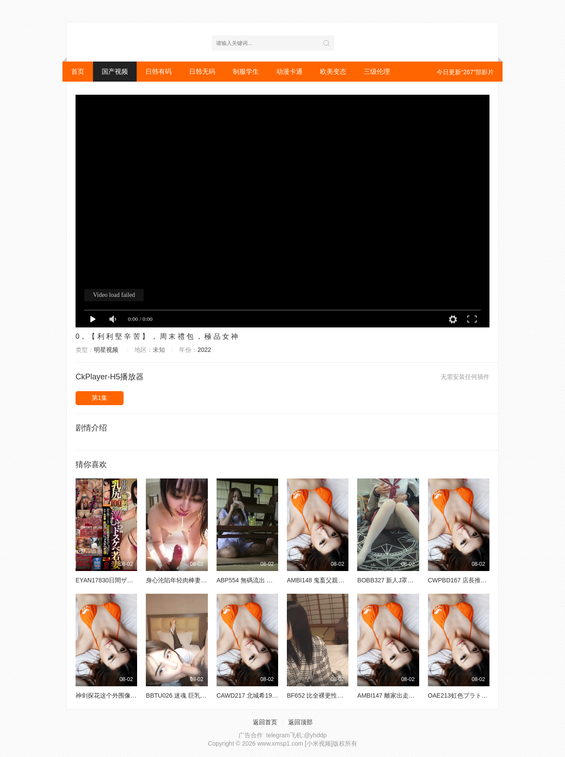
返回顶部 (300, 722)
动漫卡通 (289, 71)
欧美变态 (333, 71)
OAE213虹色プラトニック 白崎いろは (480, 695)
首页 (77, 71)
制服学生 (246, 71)
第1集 (99, 397)
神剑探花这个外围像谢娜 (109, 695)
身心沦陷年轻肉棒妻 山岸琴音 (186, 580)
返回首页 (265, 722)
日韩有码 (158, 71)
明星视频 (106, 349)
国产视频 (115, 71)
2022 (204, 349)
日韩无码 (202, 71)
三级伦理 (377, 71)
